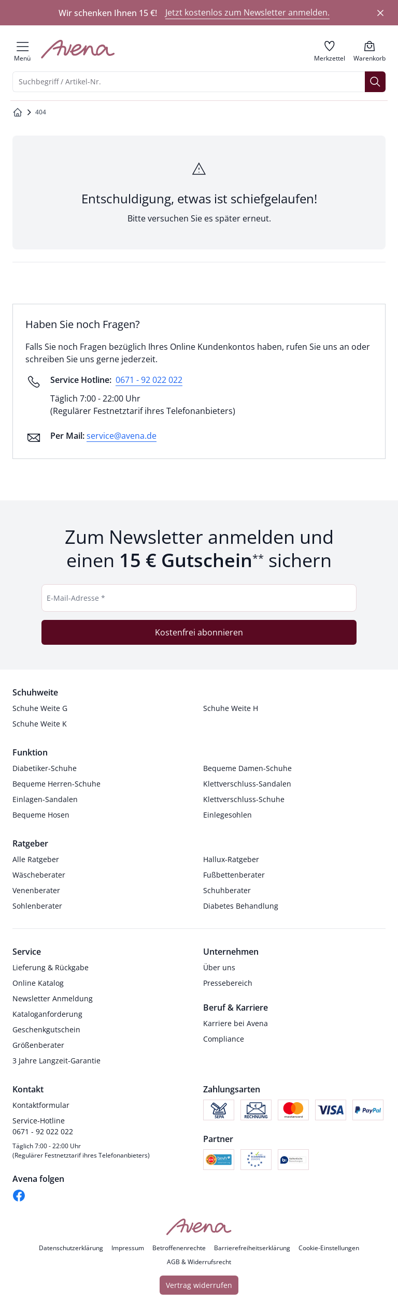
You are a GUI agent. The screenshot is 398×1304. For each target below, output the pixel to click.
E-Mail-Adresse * (76, 598)
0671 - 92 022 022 (149, 380)
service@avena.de (122, 435)
